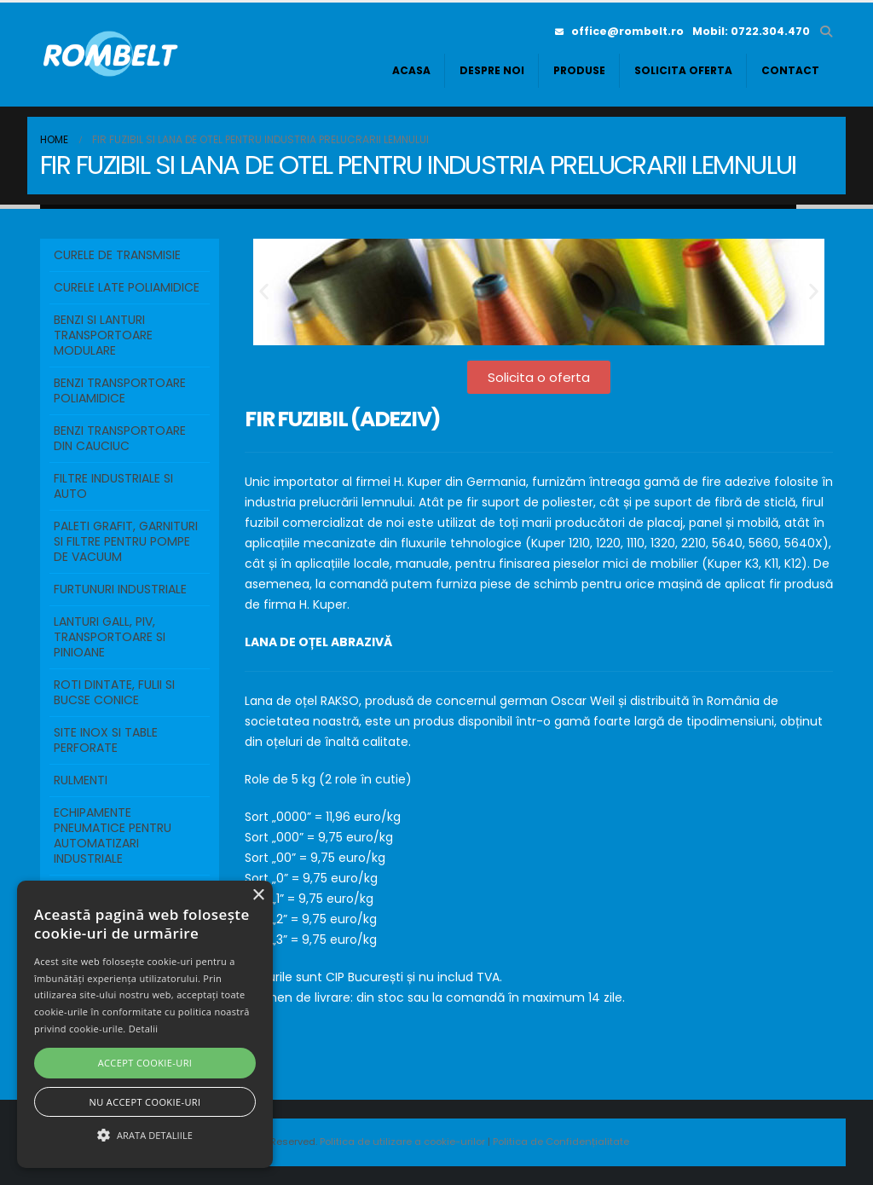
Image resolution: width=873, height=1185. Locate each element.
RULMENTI (80, 780)
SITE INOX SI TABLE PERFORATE (106, 740)
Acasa (411, 70)
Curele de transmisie (117, 254)
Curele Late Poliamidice (126, 287)
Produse (579, 70)
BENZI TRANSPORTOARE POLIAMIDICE (120, 390)
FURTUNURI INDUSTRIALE (120, 589)
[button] (825, 31)
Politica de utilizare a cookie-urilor (404, 1141)
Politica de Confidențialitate (561, 1141)
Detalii (144, 1028)
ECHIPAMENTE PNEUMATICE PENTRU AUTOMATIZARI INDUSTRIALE (112, 835)
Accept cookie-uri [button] (145, 1062)
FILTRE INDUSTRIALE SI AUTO (113, 486)
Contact (790, 70)
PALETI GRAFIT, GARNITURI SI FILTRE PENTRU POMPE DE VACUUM (126, 541)
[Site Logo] (112, 54)
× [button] (257, 895)
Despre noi (492, 70)
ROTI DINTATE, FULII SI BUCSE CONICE (114, 692)
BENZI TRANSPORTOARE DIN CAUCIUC (120, 438)
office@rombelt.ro (619, 31)
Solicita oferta (683, 70)
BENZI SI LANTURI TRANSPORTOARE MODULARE (103, 335)
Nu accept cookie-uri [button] (145, 1101)
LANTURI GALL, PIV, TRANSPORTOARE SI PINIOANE (109, 637)
